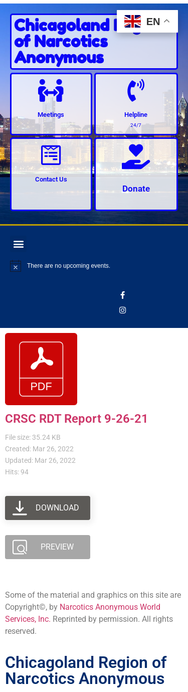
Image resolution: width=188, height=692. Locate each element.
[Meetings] (51, 90)
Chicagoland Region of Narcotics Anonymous (89, 41)
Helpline (135, 114)
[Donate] (135, 156)
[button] (18, 244)
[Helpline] (136, 90)
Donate (136, 189)
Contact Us (51, 179)
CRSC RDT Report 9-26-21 (76, 419)
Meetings (51, 114)
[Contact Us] (51, 155)
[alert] (94, 266)
